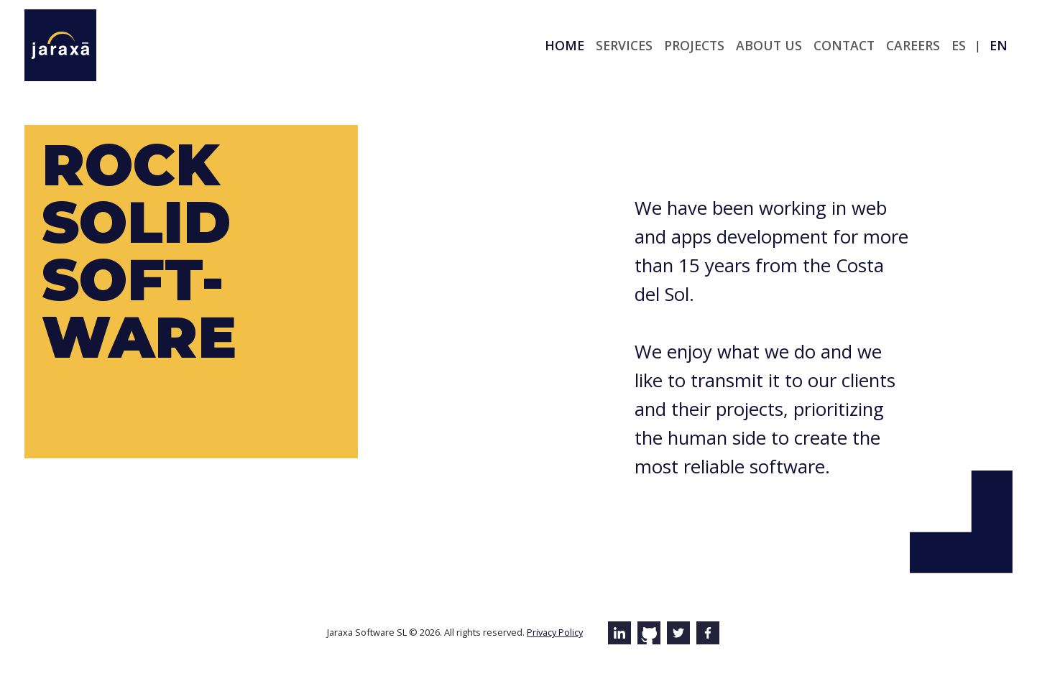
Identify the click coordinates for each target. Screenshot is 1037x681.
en (999, 45)
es (958, 45)
